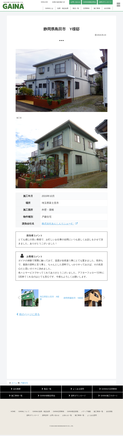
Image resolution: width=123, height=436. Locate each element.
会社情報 (107, 8)
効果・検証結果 (62, 8)
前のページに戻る (28, 314)
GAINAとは (49, 8)
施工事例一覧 (98, 411)
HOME (13, 411)
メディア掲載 (86, 411)
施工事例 (97, 8)
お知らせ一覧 (67, 415)
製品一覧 (76, 8)
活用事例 (86, 8)
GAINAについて (24, 411)
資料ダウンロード (32, 415)
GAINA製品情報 (72, 411)
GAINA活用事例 (58, 411)
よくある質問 (92, 415)
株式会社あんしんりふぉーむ (60, 223)
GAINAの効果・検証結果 (41, 411)
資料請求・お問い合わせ (50, 415)
